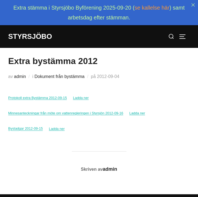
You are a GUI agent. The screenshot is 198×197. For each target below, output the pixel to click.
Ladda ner (81, 92)
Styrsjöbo (30, 36)
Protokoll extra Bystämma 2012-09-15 (37, 92)
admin (20, 70)
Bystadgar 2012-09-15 (25, 123)
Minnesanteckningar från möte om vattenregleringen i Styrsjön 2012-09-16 (65, 107)
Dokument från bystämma (59, 70)
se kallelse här (152, 8)
